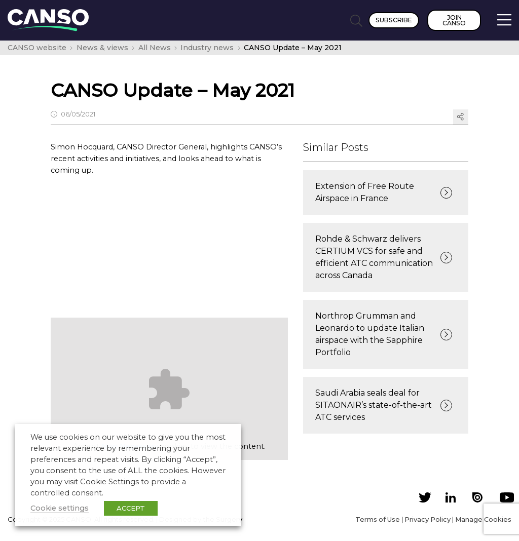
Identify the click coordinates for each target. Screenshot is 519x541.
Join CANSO (454, 20)
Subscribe (394, 20)
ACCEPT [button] (131, 508)
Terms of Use (377, 519)
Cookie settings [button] (59, 508)
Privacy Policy (427, 519)
